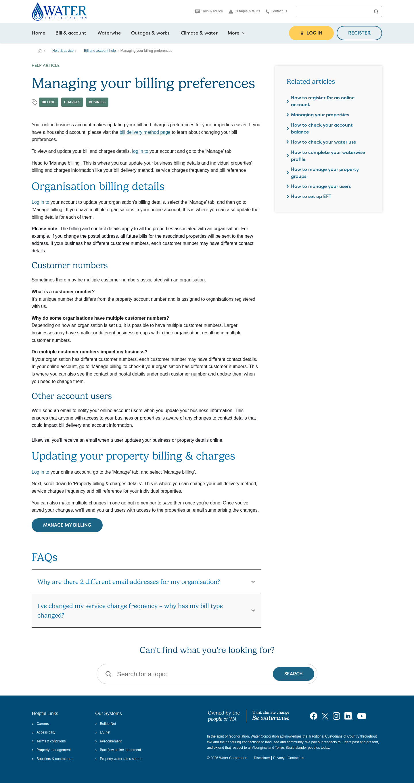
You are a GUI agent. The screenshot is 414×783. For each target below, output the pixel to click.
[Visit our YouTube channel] (361, 716)
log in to (140, 151)
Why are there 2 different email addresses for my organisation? (128, 581)
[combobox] (333, 11)
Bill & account (70, 33)
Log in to (40, 202)
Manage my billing (67, 525)
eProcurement (108, 741)
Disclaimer (262, 758)
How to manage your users (321, 186)
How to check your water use (323, 142)
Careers (40, 724)
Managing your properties (320, 115)
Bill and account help (100, 51)
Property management (51, 750)
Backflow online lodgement (118, 750)
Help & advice (209, 11)
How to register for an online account (323, 101)
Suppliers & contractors (52, 759)
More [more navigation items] (236, 33)
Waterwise (109, 33)
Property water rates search (118, 759)
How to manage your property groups (325, 172)
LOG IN (311, 33)
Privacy (278, 758)
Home (38, 33)
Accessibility (43, 732)
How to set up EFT (311, 196)
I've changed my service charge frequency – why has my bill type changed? (130, 610)
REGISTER (359, 33)
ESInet (102, 732)
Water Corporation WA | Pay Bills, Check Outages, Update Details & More (39, 51)
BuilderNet (105, 724)
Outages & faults (244, 11)
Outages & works (150, 33)
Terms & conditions (49, 741)
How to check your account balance (322, 128)
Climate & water (199, 33)
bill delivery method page (145, 132)
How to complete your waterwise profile (328, 155)
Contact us (276, 11)
